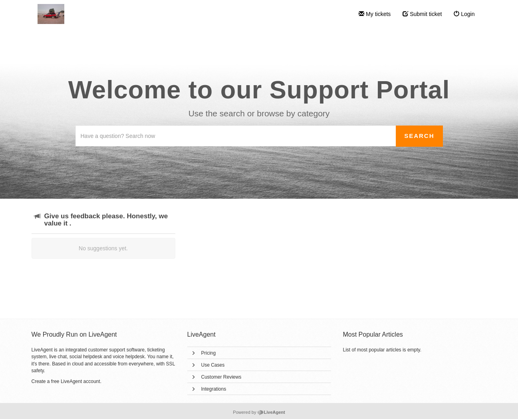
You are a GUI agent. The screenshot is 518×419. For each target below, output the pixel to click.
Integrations (213, 389)
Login (464, 14)
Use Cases (213, 365)
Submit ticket (422, 14)
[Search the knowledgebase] (236, 136)
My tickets (375, 14)
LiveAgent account (80, 381)
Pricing (208, 353)
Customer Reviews (221, 377)
